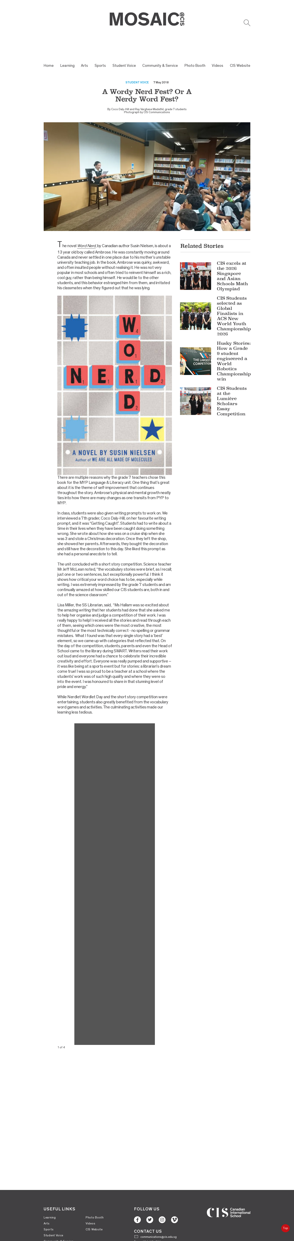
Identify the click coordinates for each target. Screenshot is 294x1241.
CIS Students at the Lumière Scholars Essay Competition (231, 380)
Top (285, 1228)
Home (49, 44)
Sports (100, 44)
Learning (67, 44)
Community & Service (160, 44)
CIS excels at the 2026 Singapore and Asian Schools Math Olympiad (232, 255)
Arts (84, 44)
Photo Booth (194, 44)
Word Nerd (86, 225)
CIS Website (240, 44)
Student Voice (124, 44)
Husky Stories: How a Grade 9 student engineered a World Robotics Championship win (234, 340)
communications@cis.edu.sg (158, 1216)
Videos (217, 44)
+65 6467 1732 (150, 1221)
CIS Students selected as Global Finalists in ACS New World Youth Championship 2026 (234, 295)
